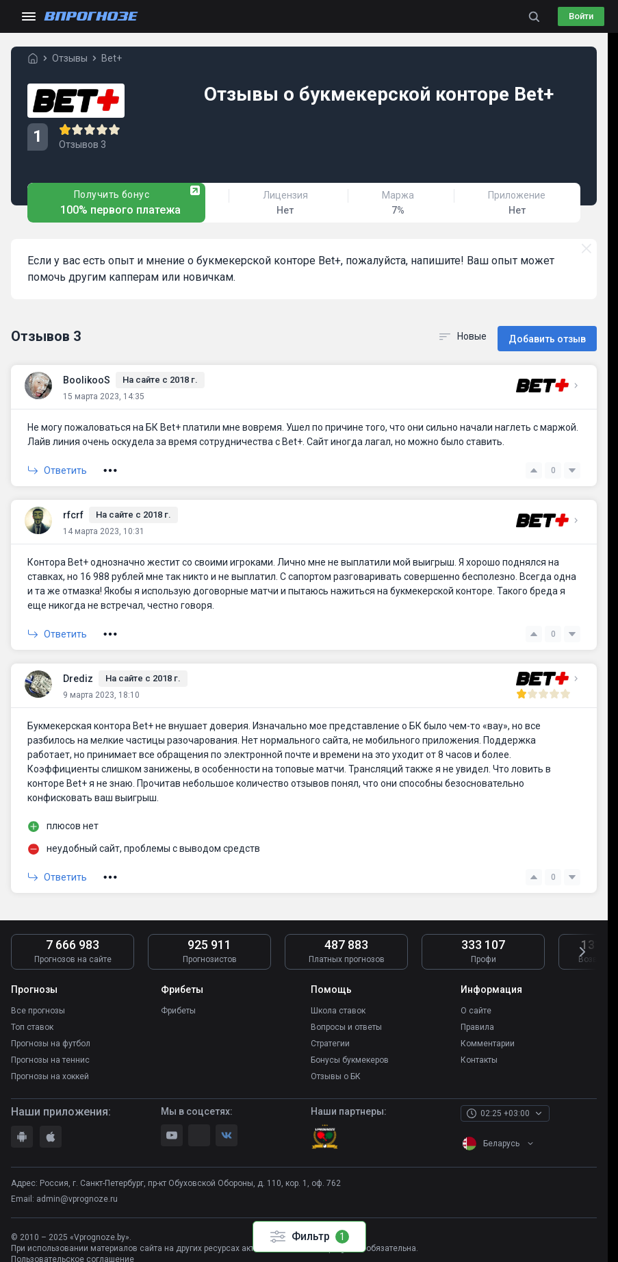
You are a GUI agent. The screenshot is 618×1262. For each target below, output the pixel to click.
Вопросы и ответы (346, 1018)
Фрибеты (178, 1003)
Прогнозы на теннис (50, 1048)
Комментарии (488, 1033)
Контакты (479, 1048)
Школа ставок (338, 1003)
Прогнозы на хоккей (50, 1063)
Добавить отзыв (547, 332)
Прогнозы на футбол (50, 1033)
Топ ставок (32, 1018)
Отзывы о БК (336, 1063)
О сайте (476, 1003)
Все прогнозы (38, 1003)
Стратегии (330, 1033)
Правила (477, 1018)
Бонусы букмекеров (350, 1048)
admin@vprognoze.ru (77, 1185)
